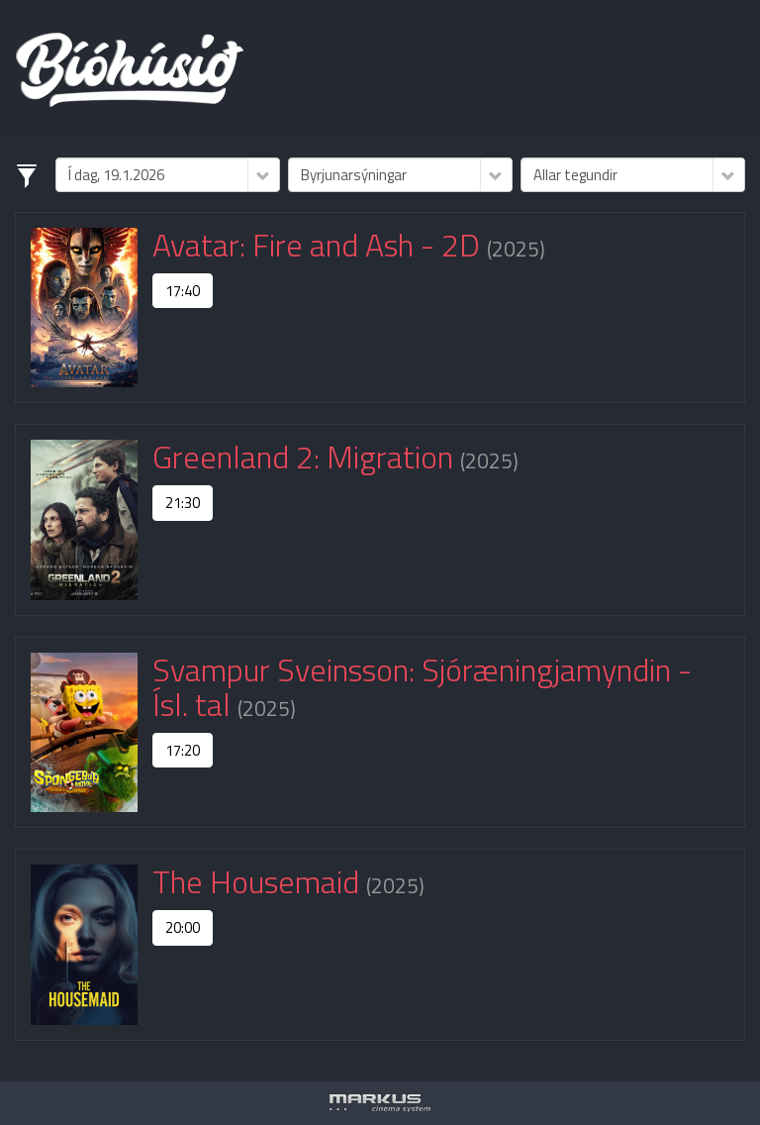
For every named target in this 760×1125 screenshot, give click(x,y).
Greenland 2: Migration (306, 456)
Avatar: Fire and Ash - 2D (319, 244)
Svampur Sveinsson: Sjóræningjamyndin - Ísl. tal (422, 687)
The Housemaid (259, 881)
